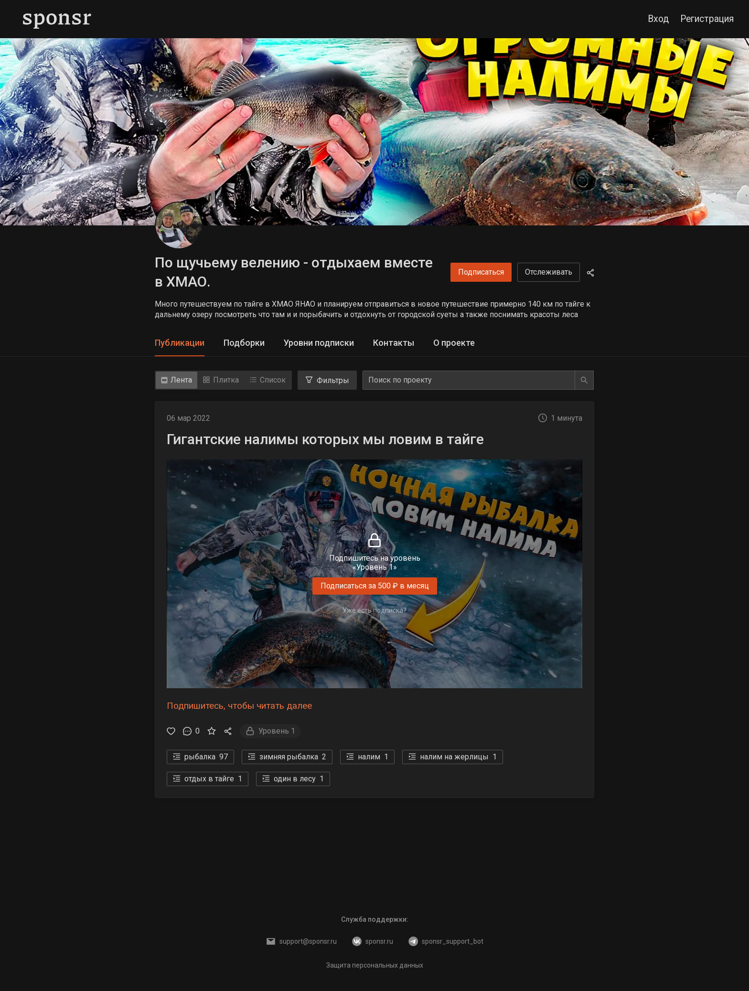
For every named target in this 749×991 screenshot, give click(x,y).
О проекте (454, 343)
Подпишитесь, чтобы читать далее (239, 705)
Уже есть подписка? (374, 610)
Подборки (244, 343)
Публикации (179, 343)
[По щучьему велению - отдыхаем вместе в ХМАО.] (179, 225)
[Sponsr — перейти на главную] (57, 19)
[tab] (179, 343)
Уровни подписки (319, 343)
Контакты (393, 343)
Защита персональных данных (374, 965)
